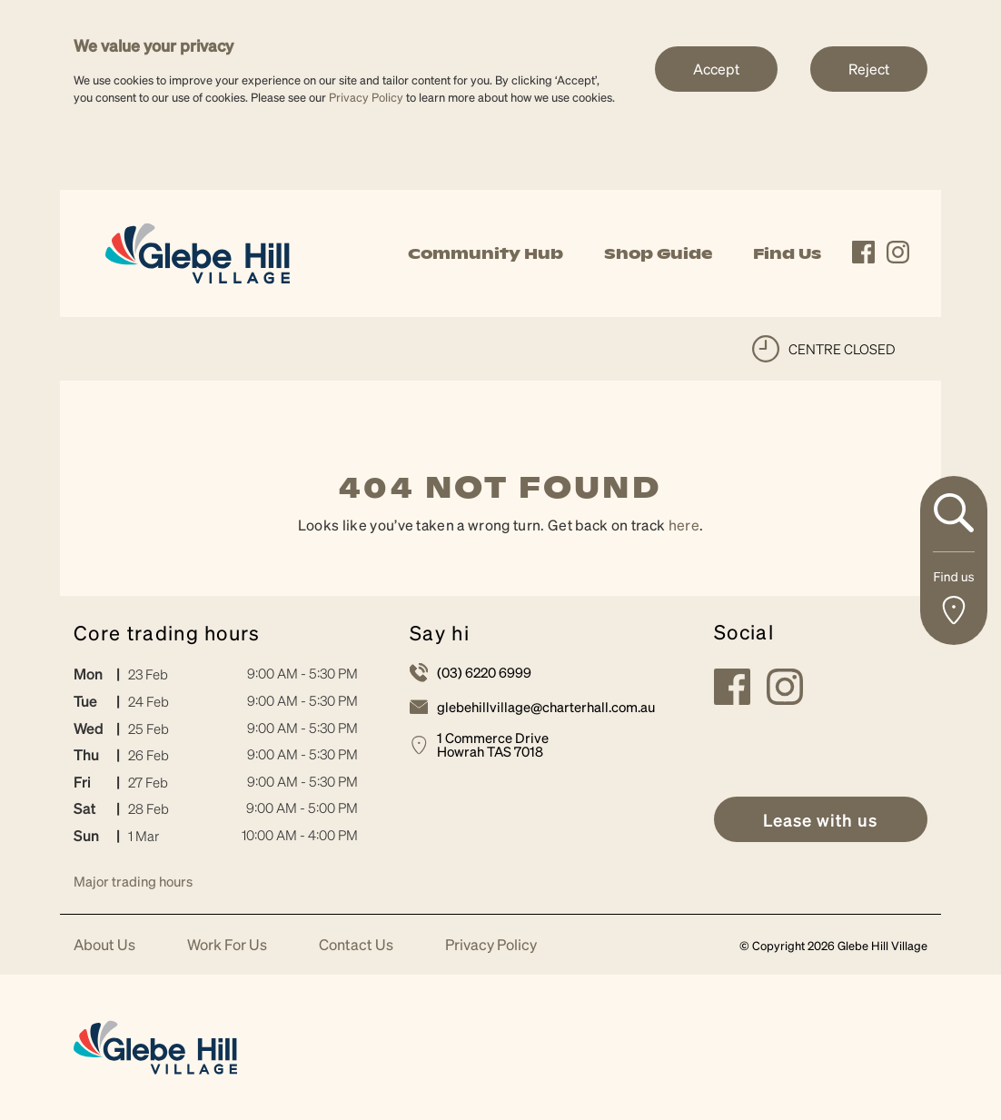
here (684, 524)
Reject (868, 68)
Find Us (787, 253)
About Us (104, 945)
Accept (716, 68)
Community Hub (485, 253)
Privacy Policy (366, 96)
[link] (197, 251)
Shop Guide (658, 253)
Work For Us (227, 945)
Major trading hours (133, 881)
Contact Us (356, 945)
